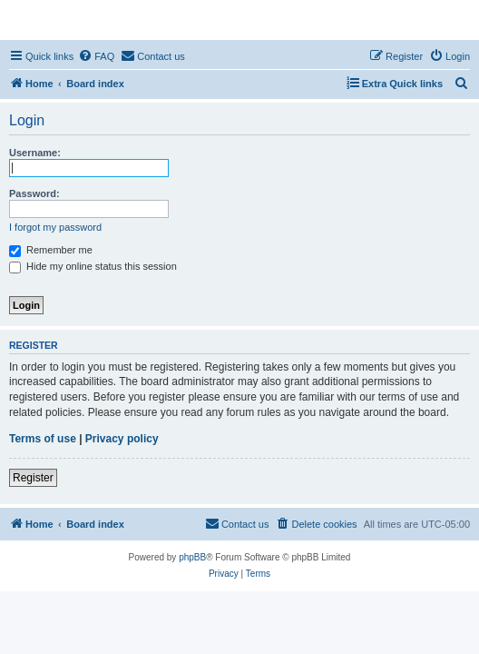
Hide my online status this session (93, 266)
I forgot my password (55, 227)
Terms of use (42, 438)
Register (33, 477)
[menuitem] (96, 56)
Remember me (51, 249)
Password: (34, 193)
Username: (35, 152)
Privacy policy (122, 438)
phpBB (192, 557)
